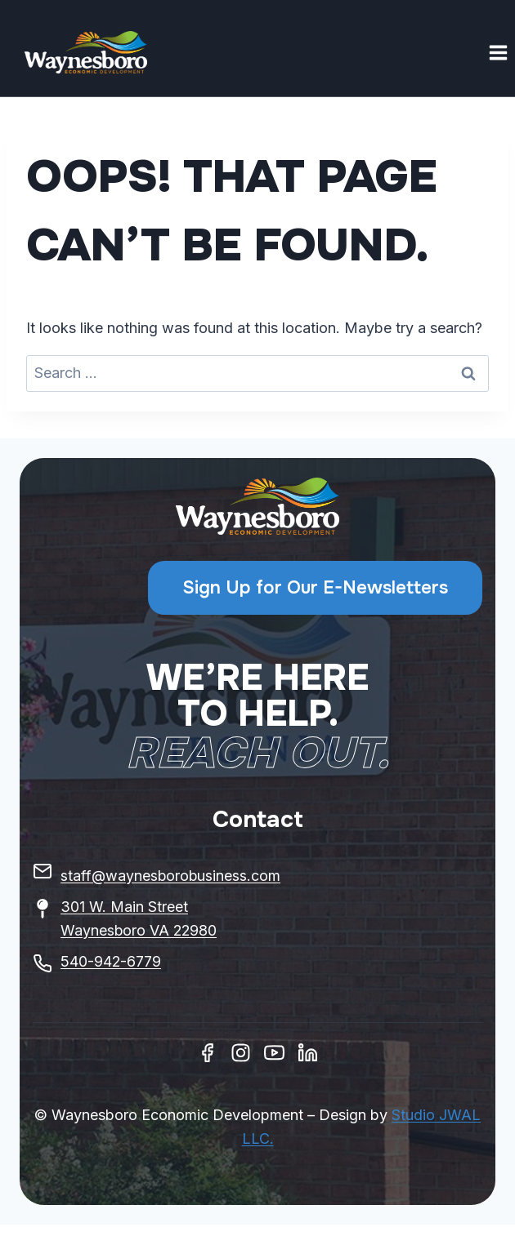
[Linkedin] (308, 1053)
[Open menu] (498, 52)
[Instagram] (241, 1053)
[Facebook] (207, 1053)
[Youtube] (274, 1053)
